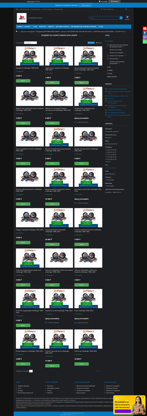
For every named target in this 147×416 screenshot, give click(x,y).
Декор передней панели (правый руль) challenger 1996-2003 (86, 69)
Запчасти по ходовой (116, 52)
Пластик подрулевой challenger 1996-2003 (29, 311)
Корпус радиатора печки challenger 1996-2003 (29, 190)
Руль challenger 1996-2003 (83, 310)
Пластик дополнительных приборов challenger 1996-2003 (87, 230)
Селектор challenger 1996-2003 (85, 351)
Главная (20, 26)
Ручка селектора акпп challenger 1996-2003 (57, 352)
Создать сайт (30, 1)
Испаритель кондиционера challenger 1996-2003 (84, 109)
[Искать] (121, 18)
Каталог (27, 26)
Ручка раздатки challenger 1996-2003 (29, 351)
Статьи (100, 26)
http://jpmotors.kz (111, 168)
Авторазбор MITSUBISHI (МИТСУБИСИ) (48, 31)
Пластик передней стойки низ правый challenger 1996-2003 (85, 271)
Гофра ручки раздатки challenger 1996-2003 (57, 69)
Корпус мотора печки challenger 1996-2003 (86, 149)
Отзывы (110, 70)
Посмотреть (85, 5)
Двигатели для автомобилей (86, 386)
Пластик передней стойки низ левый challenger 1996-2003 (59, 271)
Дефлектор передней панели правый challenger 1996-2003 (29, 109)
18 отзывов (104, 1)
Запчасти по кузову (116, 49)
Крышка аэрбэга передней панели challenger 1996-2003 (57, 190)
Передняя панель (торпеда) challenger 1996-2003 (55, 230)
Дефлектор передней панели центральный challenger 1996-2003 (58, 109)
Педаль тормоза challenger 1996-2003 (29, 230)
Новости (51, 26)
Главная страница (23, 386)
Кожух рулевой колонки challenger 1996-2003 (29, 149)
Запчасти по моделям (28, 31)
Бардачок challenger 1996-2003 (27, 68)
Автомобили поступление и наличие (83, 26)
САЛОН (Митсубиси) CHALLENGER (103, 31)
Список (100, 42)
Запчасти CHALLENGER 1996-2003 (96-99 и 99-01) (76, 31)
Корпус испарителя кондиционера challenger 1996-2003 (58, 149)
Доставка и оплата (62, 26)
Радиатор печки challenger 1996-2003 (58, 310)
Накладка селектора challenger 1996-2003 (88, 190)
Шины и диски (81, 393)
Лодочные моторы (112, 388)
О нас (35, 26)
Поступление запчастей (25, 393)
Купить (23, 81)
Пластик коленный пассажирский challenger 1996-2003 (28, 271)
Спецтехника (114, 58)
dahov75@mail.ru (110, 174)
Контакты (42, 26)
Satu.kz (82, 413)
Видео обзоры (112, 76)
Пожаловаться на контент (80, 414)
